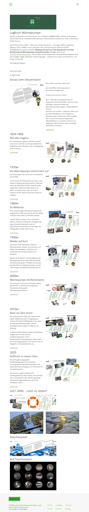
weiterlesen (50, 130)
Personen (69, 505)
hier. (19, 41)
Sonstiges (68, 509)
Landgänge (59, 505)
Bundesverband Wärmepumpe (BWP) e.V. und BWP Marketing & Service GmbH (25, 506)
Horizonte (58, 509)
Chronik (49, 505)
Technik (49, 509)
